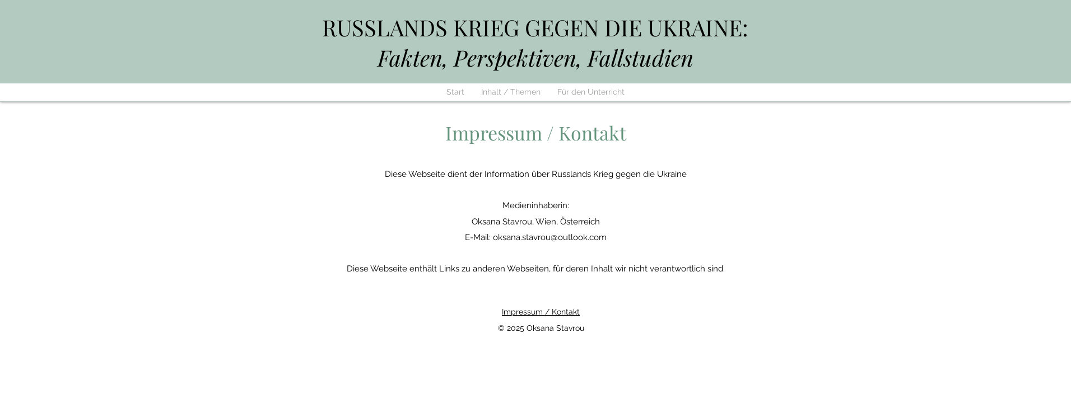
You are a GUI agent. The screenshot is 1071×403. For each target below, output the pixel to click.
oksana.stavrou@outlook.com (550, 237)
